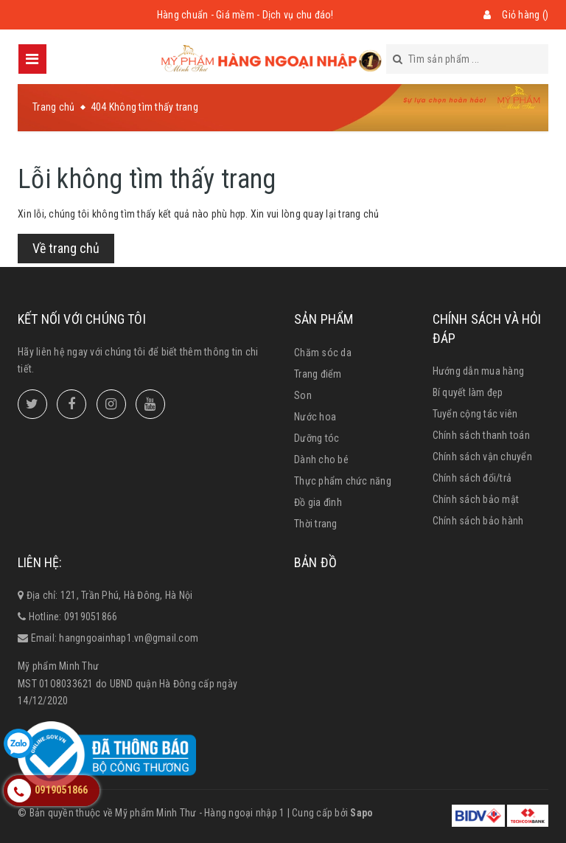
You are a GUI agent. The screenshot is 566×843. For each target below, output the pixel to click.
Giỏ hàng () (525, 15)
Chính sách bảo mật (476, 499)
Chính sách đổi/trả (472, 478)
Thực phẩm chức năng (342, 481)
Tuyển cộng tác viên (475, 414)
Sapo (361, 813)
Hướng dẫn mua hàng (479, 371)
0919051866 (91, 616)
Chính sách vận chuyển (482, 456)
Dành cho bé (321, 459)
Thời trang (316, 524)
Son (303, 395)
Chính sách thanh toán (481, 435)
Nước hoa (315, 417)
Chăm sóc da (323, 352)
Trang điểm (318, 374)
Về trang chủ (65, 248)
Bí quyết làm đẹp (468, 392)
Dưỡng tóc (316, 438)
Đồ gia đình (318, 502)
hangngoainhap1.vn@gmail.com (128, 638)
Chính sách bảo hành (478, 521)
